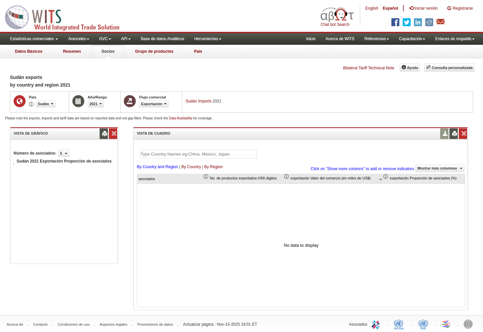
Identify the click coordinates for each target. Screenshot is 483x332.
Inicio (310, 38)
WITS (66, 16)
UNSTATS (423, 323)
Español (390, 8)
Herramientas (207, 38)
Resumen (72, 51)
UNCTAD (400, 323)
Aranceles (78, 38)
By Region (213, 167)
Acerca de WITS (339, 38)
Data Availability (181, 118)
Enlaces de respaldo (455, 38)
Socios (108, 51)
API (126, 38)
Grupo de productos (154, 51)
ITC (376, 323)
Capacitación (412, 38)
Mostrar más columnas (439, 168)
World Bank (469, 323)
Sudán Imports (198, 101)
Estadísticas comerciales (34, 38)
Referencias (376, 38)
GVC (105, 38)
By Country (191, 167)
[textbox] (198, 154)
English (371, 8)
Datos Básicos (28, 51)
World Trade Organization (446, 323)
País (198, 51)
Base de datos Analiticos (162, 38)
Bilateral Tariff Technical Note (368, 68)
